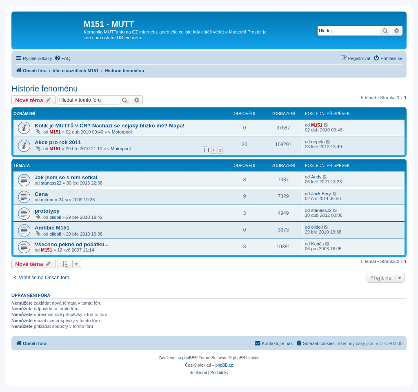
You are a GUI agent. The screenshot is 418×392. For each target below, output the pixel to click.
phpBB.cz (224, 365)
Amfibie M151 (52, 228)
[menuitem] (62, 58)
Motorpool (122, 131)
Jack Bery (321, 193)
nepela (318, 141)
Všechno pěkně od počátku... (72, 244)
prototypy (47, 211)
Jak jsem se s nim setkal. (67, 177)
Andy (316, 176)
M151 (55, 131)
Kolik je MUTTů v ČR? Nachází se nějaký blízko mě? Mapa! (110, 125)
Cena (41, 194)
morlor (47, 199)
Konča (317, 243)
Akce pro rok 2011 (58, 142)
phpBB (188, 358)
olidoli (55, 217)
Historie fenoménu (44, 88)
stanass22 (51, 182)
